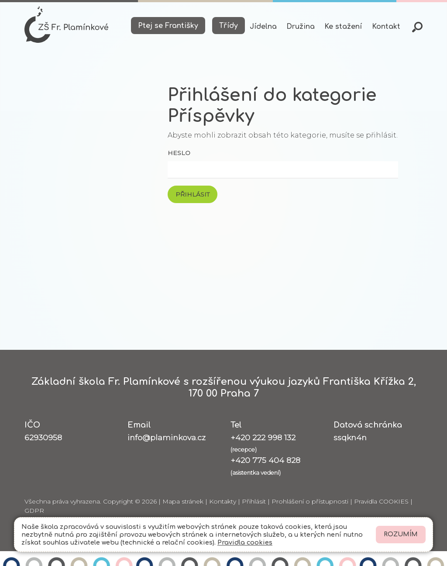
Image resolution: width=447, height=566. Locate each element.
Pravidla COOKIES (381, 501)
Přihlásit (254, 501)
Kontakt (386, 27)
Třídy (228, 26)
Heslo (179, 153)
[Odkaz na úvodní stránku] (66, 24)
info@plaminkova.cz (166, 437)
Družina (300, 27)
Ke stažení (343, 27)
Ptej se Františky (168, 26)
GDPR (34, 510)
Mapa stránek (182, 501)
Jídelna (263, 27)
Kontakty (222, 501)
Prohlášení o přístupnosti (310, 501)
